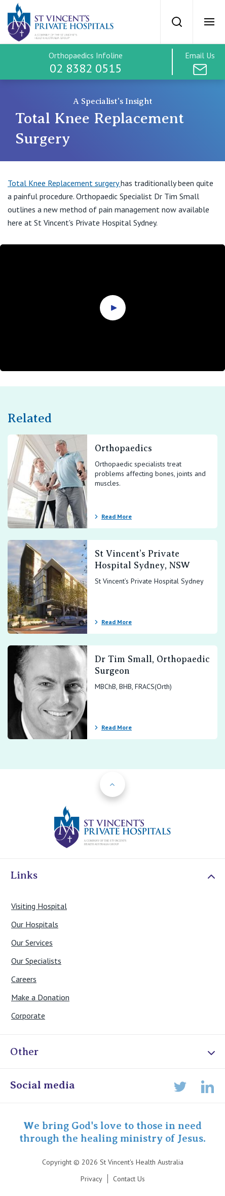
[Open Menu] (209, 22)
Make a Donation (40, 997)
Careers (23, 979)
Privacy (91, 1178)
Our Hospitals (34, 924)
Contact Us (129, 1178)
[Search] (176, 22)
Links (113, 876)
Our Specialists (36, 961)
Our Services (32, 942)
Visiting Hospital (39, 906)
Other (113, 1052)
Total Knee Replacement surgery (64, 183)
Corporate (28, 1015)
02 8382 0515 (86, 68)
